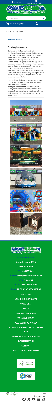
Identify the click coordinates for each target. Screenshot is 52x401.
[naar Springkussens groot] (26, 131)
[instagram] (43, 399)
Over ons (26, 294)
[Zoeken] (43, 18)
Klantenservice (26, 341)
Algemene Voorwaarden (26, 350)
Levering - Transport (26, 313)
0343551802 (16, 2)
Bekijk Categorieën (26, 39)
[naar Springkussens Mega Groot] (26, 153)
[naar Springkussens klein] (26, 108)
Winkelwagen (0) (15, 23)
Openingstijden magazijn (26, 336)
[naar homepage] (26, 9)
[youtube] (33, 399)
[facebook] (24, 399)
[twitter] (28, 399)
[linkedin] (38, 399)
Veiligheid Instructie (26, 299)
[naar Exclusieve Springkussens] (26, 198)
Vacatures (26, 303)
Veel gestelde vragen (26, 322)
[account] (35, 23)
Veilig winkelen (26, 318)
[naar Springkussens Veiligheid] (26, 221)
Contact (26, 345)
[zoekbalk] (23, 18)
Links (26, 308)
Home (8, 31)
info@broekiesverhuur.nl (35, 3)
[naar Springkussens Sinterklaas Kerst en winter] (26, 176)
